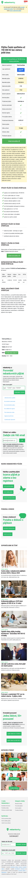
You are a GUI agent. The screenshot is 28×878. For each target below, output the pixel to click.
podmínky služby (14, 867)
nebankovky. (9, 2)
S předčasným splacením (9, 419)
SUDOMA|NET (14, 836)
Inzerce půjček (18, 808)
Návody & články (18, 803)
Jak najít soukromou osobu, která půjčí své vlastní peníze (13, 665)
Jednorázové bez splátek (9, 397)
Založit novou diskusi (6, 823)
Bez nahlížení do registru (9, 408)
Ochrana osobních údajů (6, 810)
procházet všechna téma (9, 528)
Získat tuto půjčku (14, 255)
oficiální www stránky (11, 352)
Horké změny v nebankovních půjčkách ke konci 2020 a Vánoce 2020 (13, 572)
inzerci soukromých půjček (15, 10)
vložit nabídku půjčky (8, 492)
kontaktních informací (20, 869)
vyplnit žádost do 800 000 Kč (14, 740)
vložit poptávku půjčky (8, 486)
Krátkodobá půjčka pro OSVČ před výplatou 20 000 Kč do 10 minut (12, 602)
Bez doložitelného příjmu (9, 405)
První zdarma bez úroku (9, 412)
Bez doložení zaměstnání (9, 401)
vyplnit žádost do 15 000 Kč (14, 733)
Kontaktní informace (5, 805)
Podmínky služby (5, 808)
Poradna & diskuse (19, 810)
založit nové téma (7, 534)
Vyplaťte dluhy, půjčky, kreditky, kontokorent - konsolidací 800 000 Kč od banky (13, 634)
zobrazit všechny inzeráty (9, 498)
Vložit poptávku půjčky (6, 818)
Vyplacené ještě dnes (9, 416)
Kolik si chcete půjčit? (7, 384)
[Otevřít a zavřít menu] (25, 2)
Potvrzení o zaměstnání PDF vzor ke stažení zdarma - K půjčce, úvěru (12, 695)
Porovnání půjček (18, 806)
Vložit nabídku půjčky (5, 820)
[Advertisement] (14, 30)
